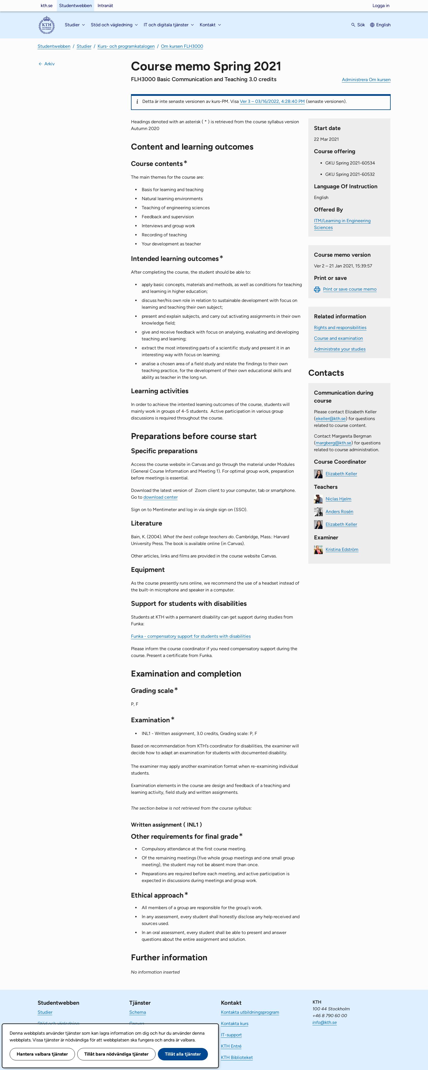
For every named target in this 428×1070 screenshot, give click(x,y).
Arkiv (49, 63)
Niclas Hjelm (338, 498)
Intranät (105, 5)
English (383, 24)
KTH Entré (231, 1046)
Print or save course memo (350, 289)
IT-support (231, 1034)
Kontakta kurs (234, 1023)
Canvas (136, 1023)
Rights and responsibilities (340, 327)
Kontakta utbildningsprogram (250, 1012)
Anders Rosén (339, 511)
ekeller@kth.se (331, 418)
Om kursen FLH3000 (182, 46)
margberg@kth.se (333, 443)
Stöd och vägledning (58, 1023)
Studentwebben (75, 5)
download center (160, 497)
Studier (84, 46)
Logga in (381, 5)
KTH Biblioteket (237, 1057)
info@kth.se (325, 1022)
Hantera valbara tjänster (42, 1054)
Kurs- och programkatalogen (126, 46)
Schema (137, 1012)
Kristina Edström (342, 549)
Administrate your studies (339, 349)
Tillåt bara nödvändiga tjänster (116, 1054)
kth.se (47, 5)
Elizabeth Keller (341, 473)
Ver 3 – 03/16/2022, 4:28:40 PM (272, 101)
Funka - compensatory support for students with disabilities (191, 636)
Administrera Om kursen (366, 79)
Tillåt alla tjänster (183, 1054)
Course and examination (338, 338)
